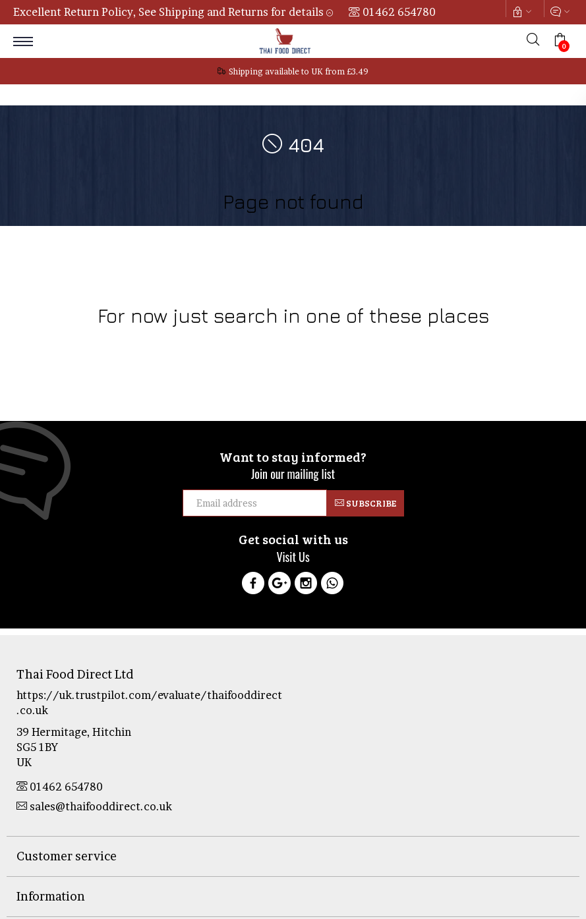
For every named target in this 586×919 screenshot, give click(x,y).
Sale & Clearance (369, 342)
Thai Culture (303, 342)
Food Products (138, 342)
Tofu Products (496, 342)
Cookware (81, 342)
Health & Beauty (239, 342)
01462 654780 (399, 11)
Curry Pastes (435, 342)
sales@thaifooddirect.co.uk (94, 806)
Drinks (187, 342)
